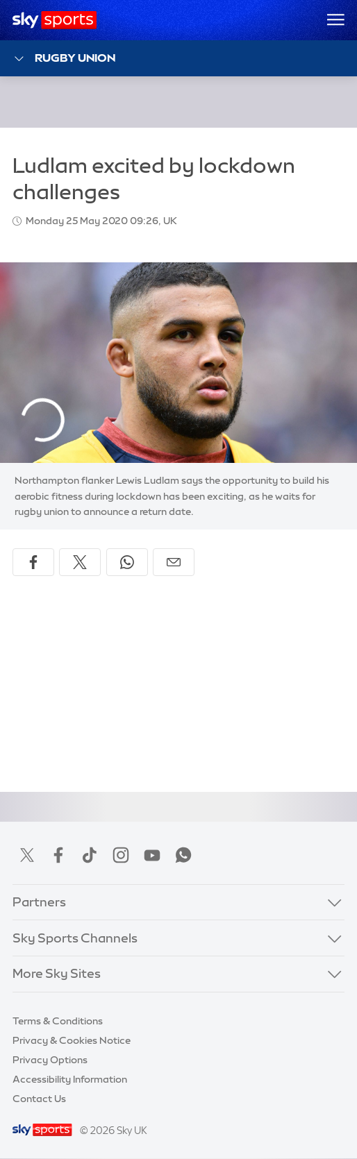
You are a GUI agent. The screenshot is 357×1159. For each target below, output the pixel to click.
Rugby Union (64, 58)
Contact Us (39, 1098)
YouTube (152, 855)
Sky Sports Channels (75, 938)
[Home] (55, 20)
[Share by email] (173, 562)
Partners (39, 902)
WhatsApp (183, 855)
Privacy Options (50, 1060)
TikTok (89, 855)
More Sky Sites (57, 973)
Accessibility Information (70, 1079)
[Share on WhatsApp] (127, 562)
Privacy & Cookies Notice (72, 1040)
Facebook (58, 855)
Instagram (121, 855)
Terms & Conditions (58, 1021)
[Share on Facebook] (33, 562)
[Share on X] (80, 562)
